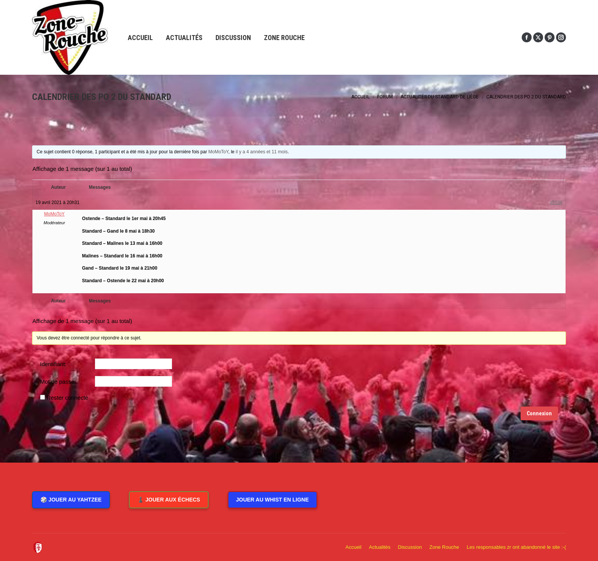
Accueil (360, 97)
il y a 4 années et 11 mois (262, 151)
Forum (385, 97)
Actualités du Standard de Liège (439, 97)
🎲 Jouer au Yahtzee (70, 500)
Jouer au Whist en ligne (272, 500)
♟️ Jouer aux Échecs (168, 500)
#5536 (556, 202)
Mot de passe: (58, 381)
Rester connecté (67, 397)
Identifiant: (53, 364)
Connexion (539, 413)
